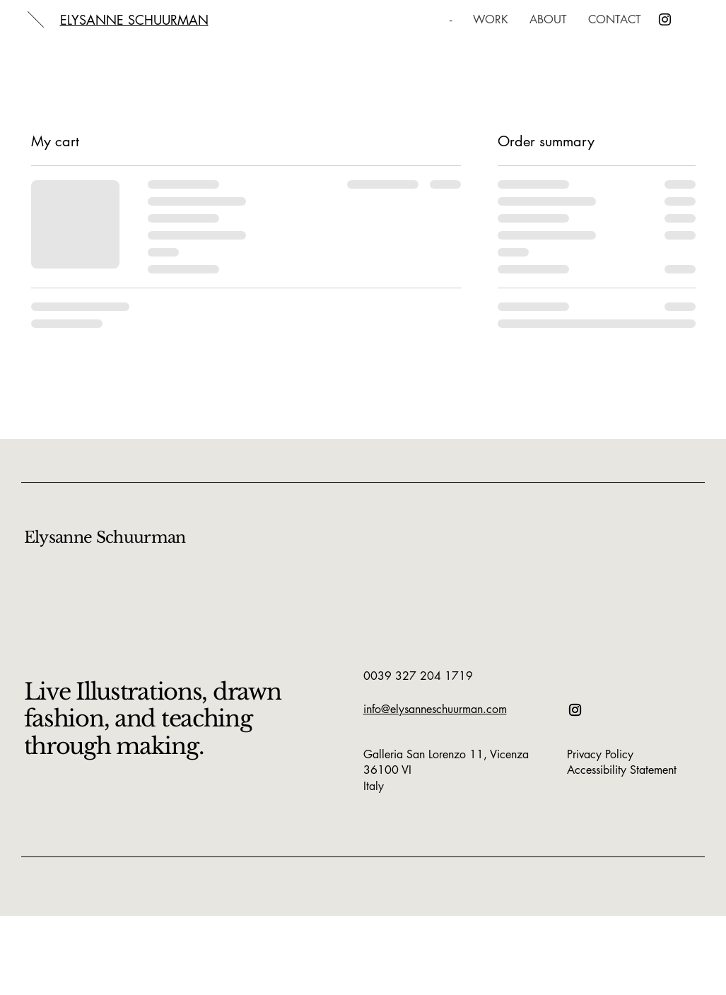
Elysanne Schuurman (105, 537)
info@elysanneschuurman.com (435, 709)
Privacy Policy (600, 754)
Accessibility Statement (622, 770)
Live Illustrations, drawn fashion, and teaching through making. (152, 719)
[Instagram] (665, 19)
